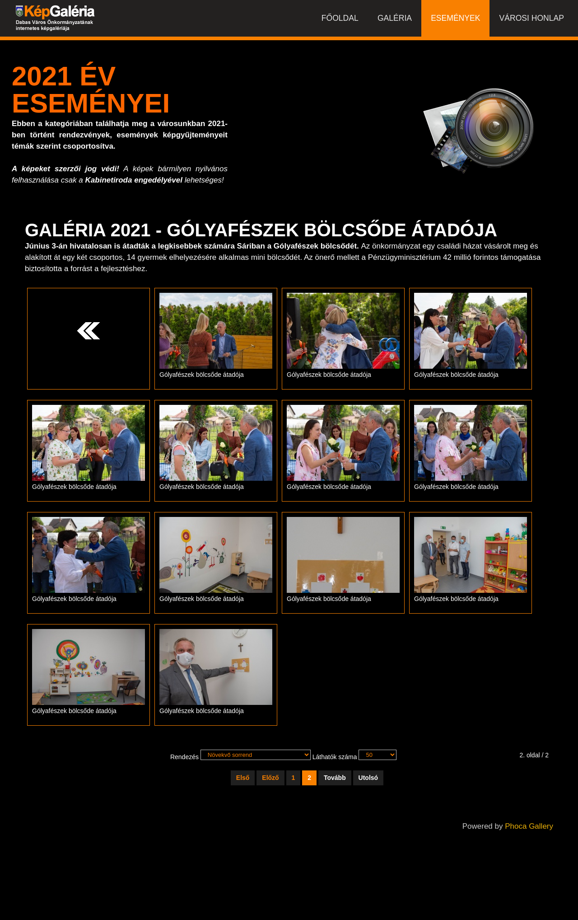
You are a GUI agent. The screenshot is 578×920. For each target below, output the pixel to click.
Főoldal (339, 20)
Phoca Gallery (529, 826)
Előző (270, 777)
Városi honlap (531, 20)
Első (243, 777)
